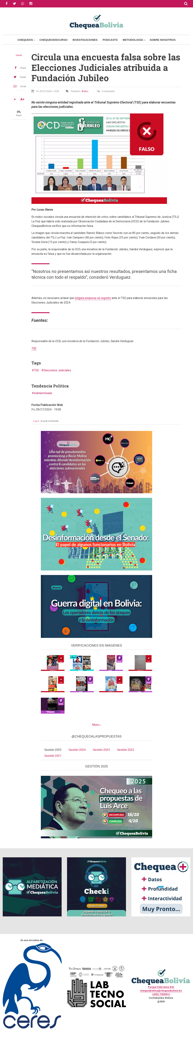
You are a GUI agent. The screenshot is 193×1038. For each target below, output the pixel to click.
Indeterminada (43, 393)
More (95, 724)
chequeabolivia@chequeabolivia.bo (161, 990)
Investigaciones (84, 39)
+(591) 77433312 (161, 994)
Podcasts (110, 39)
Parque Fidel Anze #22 (161, 987)
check (19, 55)
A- (15, 99)
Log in (36, 421)
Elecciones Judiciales (57, 370)
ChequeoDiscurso (53, 39)
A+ (22, 99)
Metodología (133, 39)
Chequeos (25, 39)
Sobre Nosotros (162, 39)
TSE (36, 370)
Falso (85, 91)
